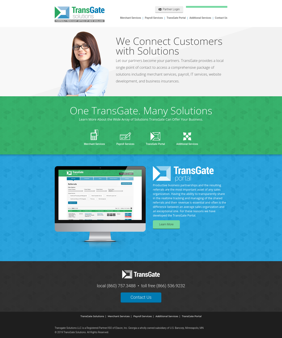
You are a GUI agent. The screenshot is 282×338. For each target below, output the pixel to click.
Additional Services (200, 17)
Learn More (166, 224)
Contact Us (221, 17)
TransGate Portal (176, 17)
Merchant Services (130, 17)
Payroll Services (154, 17)
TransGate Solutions (92, 316)
